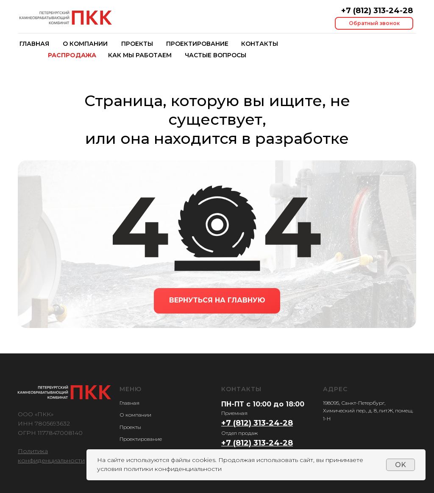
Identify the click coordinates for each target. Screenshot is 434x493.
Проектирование (197, 44)
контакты (259, 44)
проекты (137, 44)
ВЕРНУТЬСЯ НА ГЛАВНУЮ (217, 300)
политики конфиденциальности (173, 469)
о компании (85, 44)
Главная (129, 403)
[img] (65, 18)
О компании (135, 415)
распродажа (72, 55)
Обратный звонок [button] (374, 23)
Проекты (130, 427)
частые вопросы (215, 55)
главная (34, 44)
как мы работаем (140, 55)
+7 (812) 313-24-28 (377, 10)
